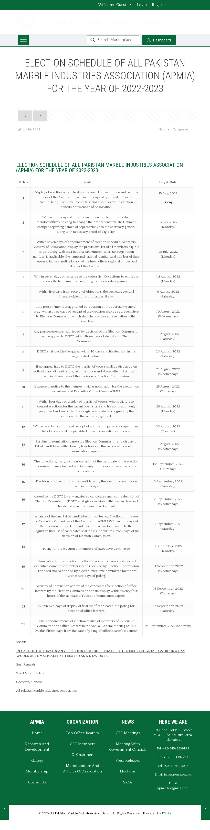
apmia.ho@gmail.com (173, 788)
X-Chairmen (82, 754)
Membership (37, 771)
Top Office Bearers (82, 733)
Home (37, 733)
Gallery (37, 760)
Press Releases (128, 760)
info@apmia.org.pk (178, 774)
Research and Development (37, 747)
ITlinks (167, 813)
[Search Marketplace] (113, 40)
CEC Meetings (128, 733)
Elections (127, 771)
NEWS (128, 722)
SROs (127, 782)
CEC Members (82, 744)
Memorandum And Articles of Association (82, 768)
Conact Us (37, 782)
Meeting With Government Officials (127, 747)
